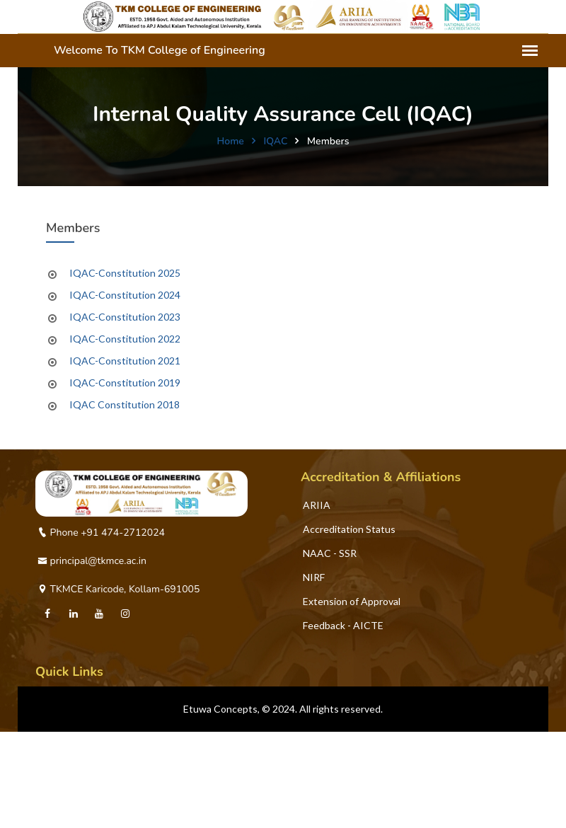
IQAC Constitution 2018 (124, 404)
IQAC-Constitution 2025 (124, 273)
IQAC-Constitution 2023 (124, 317)
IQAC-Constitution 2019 (124, 382)
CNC (48, 796)
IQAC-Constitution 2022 (124, 339)
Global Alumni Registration (96, 821)
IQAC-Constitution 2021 (124, 361)
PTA (47, 772)
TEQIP (53, 748)
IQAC (275, 141)
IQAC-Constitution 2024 (124, 295)
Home (230, 141)
